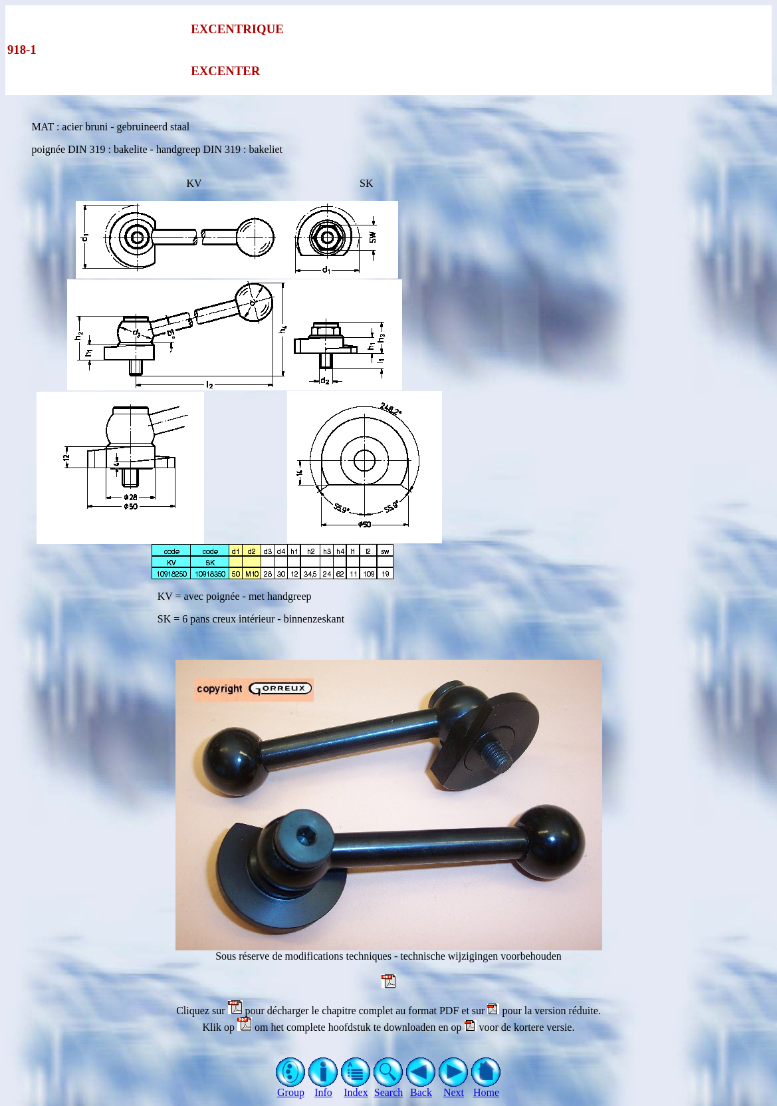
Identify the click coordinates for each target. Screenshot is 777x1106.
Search (388, 1087)
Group (291, 1087)
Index (356, 1087)
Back (421, 1087)
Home (486, 1087)
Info (323, 1087)
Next (454, 1087)
